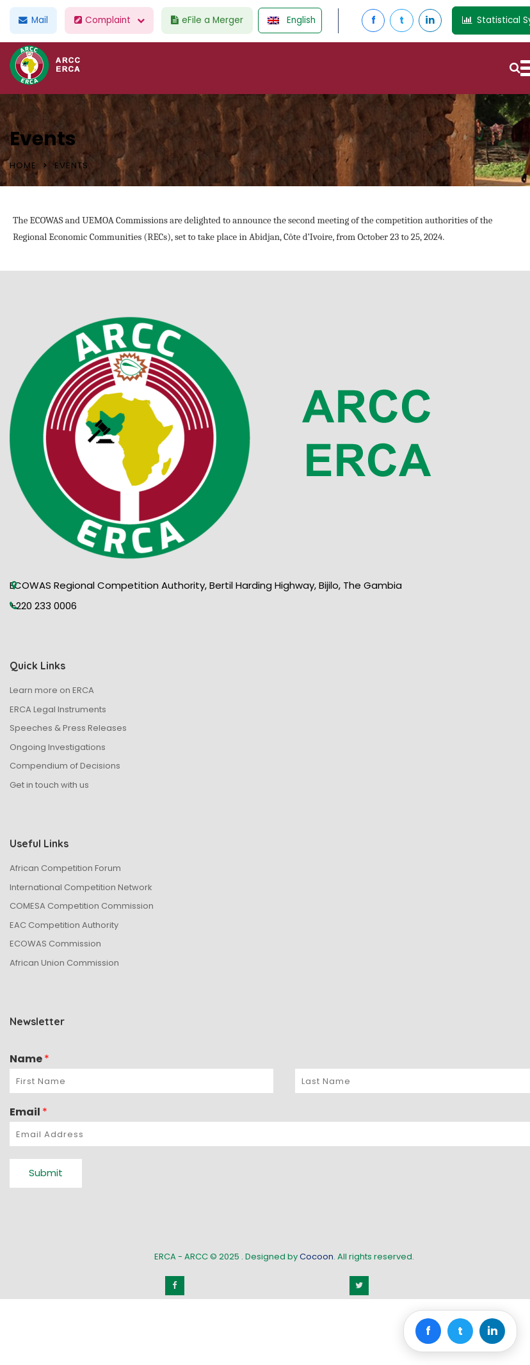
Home (23, 165)
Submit (46, 1172)
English (304, 20)
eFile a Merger (216, 20)
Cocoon (316, 1256)
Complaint (114, 20)
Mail (35, 20)
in (447, 20)
